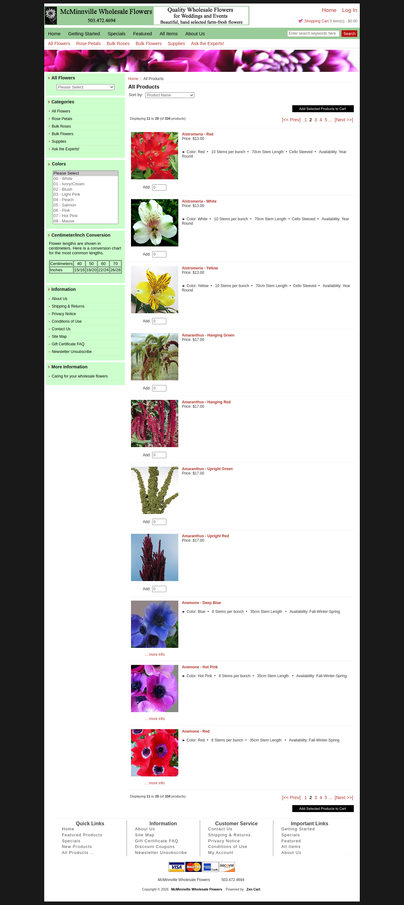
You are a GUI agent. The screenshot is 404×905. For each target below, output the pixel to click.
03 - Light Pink (85, 194)
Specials (117, 33)
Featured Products (82, 835)
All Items (169, 33)
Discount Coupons (155, 846)
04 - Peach (85, 200)
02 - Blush (85, 189)
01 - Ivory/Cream (85, 184)
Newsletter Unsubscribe (72, 351)
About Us (195, 33)
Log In (349, 10)
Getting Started (84, 33)
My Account (221, 852)
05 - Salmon (85, 205)
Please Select (85, 173)
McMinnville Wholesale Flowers (196, 889)
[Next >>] (344, 119)
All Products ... (78, 852)
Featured (142, 33)
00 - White (85, 179)
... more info (154, 654)
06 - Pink (85, 210)
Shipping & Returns (68, 306)
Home (329, 10)
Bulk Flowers (149, 43)
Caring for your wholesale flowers (80, 376)
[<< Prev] (291, 119)
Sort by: (136, 95)
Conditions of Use (67, 321)
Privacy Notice (64, 314)
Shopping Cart (317, 21)
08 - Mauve (85, 221)
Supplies (176, 43)
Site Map (59, 336)
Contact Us (61, 329)
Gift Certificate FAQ (68, 344)
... (330, 119)
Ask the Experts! (207, 43)
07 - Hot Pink (85, 216)
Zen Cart (253, 889)
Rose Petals (88, 43)
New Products (77, 846)
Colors (59, 164)
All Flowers (59, 43)
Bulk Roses (118, 43)
